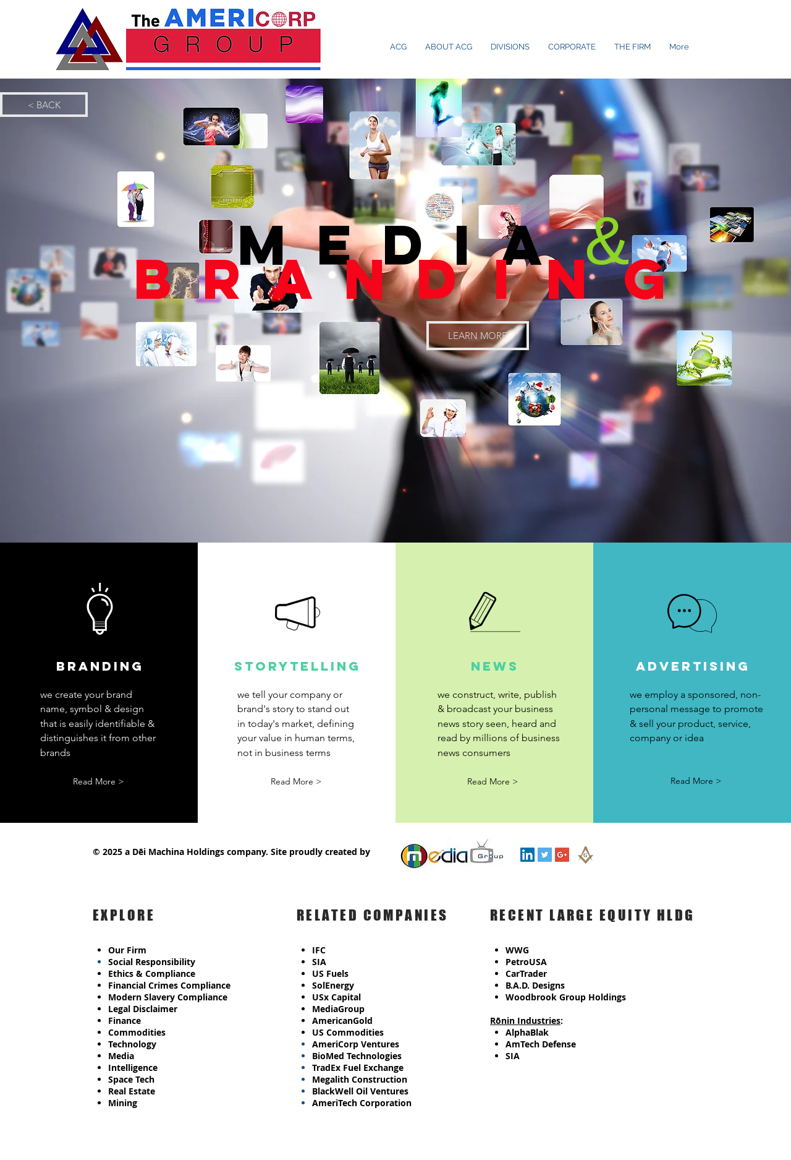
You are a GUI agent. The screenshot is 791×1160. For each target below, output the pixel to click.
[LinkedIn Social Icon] (527, 855)
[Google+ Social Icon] (562, 855)
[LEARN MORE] (477, 335)
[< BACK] (44, 104)
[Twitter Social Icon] (545, 855)
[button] (98, 782)
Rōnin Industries (525, 1020)
